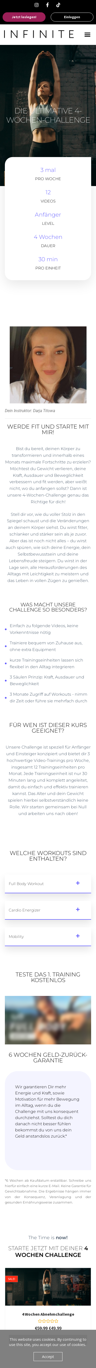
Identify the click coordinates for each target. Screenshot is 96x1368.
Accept (48, 1356)
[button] (87, 35)
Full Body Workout (26, 883)
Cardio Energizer (24, 910)
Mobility (16, 936)
